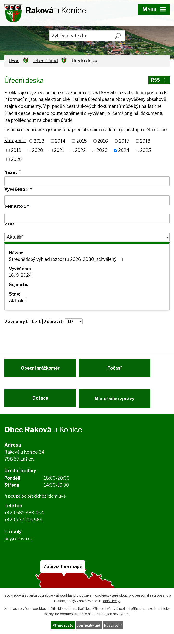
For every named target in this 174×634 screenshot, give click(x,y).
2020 (37, 150)
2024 (123, 150)
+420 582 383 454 (24, 518)
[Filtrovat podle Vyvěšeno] (87, 200)
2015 (81, 141)
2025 (145, 150)
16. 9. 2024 (20, 275)
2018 (145, 141)
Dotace (40, 402)
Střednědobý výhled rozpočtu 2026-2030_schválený (67, 259)
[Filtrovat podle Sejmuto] (87, 218)
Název (11, 172)
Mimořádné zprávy (116, 402)
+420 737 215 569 (23, 524)
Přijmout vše (62, 625)
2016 (102, 141)
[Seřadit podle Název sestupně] (20, 172)
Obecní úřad (45, 60)
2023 (102, 150)
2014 (60, 141)
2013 (39, 141)
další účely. (111, 600)
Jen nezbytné (88, 625)
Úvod (14, 60)
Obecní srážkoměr (40, 369)
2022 (80, 150)
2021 (59, 150)
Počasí (116, 369)
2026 (16, 159)
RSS (159, 80)
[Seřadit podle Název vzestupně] (20, 170)
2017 (124, 141)
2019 (16, 150)
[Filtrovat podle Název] (87, 181)
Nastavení (113, 625)
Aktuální (17, 300)
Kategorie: (15, 140)
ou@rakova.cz (18, 543)
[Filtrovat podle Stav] (87, 237)
